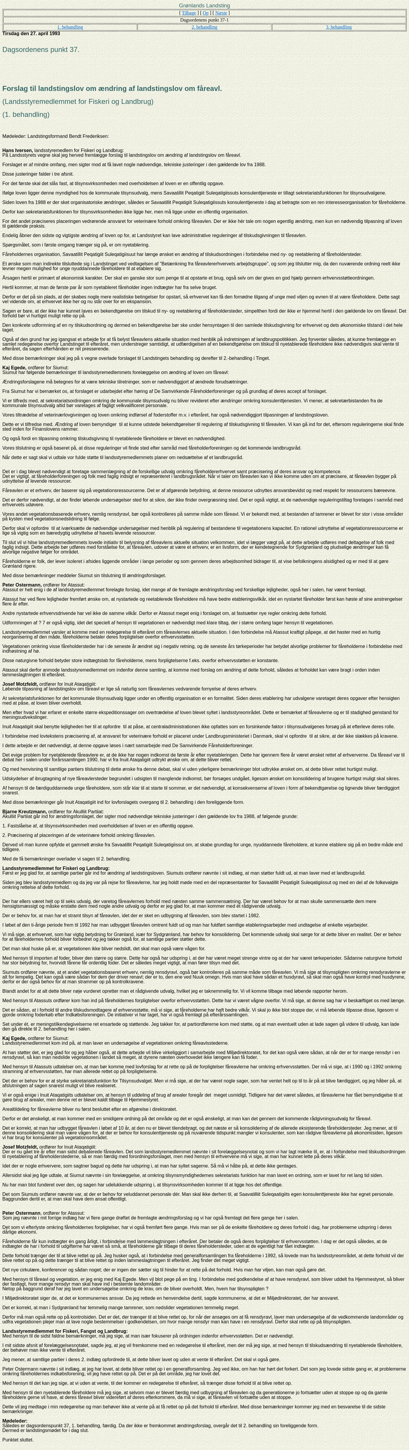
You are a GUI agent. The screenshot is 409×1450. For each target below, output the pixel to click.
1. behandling (70, 27)
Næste (221, 12)
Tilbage (189, 12)
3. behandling (339, 27)
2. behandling (204, 27)
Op (206, 12)
